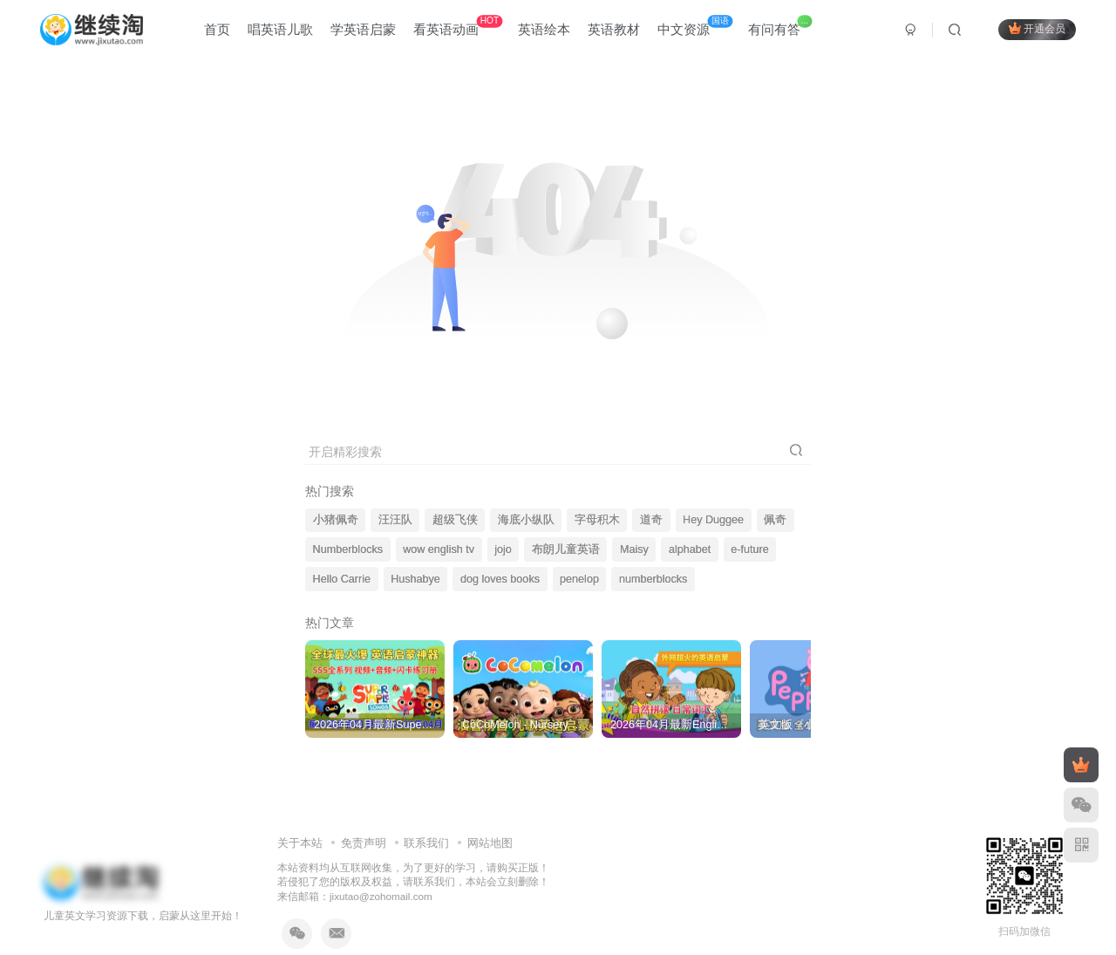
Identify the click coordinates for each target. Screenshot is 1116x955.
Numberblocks (348, 549)
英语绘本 (544, 29)
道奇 (651, 520)
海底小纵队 (526, 520)
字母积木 (597, 520)
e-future (749, 549)
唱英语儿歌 (280, 29)
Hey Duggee (713, 520)
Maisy (634, 549)
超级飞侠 (455, 520)
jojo (503, 549)
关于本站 (300, 842)
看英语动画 (457, 26)
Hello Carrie (342, 579)
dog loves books (500, 579)
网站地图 (490, 842)
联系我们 (426, 842)
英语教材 (614, 29)
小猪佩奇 (335, 520)
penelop (579, 579)
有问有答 (780, 26)
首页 (217, 29)
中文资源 (694, 26)
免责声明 (363, 842)
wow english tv (438, 549)
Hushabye (415, 579)
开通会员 (1037, 28)
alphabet (690, 549)
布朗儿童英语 (566, 549)
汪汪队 (395, 520)
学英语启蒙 (363, 29)
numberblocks (653, 579)
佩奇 (775, 520)
